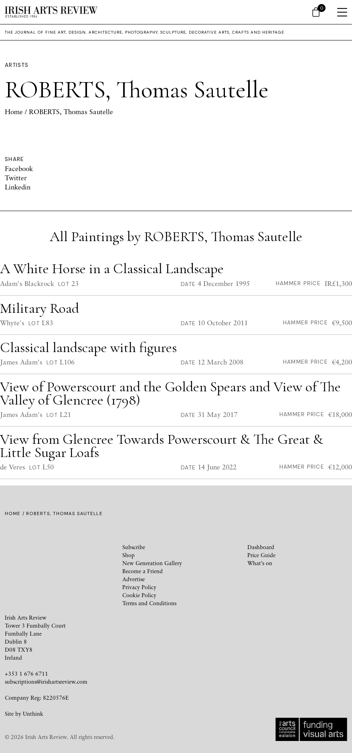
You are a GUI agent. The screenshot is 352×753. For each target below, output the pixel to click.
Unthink (33, 713)
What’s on (259, 563)
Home (14, 111)
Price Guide (261, 555)
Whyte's (12, 322)
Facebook (19, 168)
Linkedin (17, 187)
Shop (128, 555)
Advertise (133, 579)
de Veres (12, 467)
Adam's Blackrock (27, 283)
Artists (17, 65)
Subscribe (133, 547)
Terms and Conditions (149, 603)
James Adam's (21, 362)
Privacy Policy (139, 587)
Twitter (16, 177)
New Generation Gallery (152, 563)
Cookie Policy (139, 595)
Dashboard (260, 547)
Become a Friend (142, 571)
